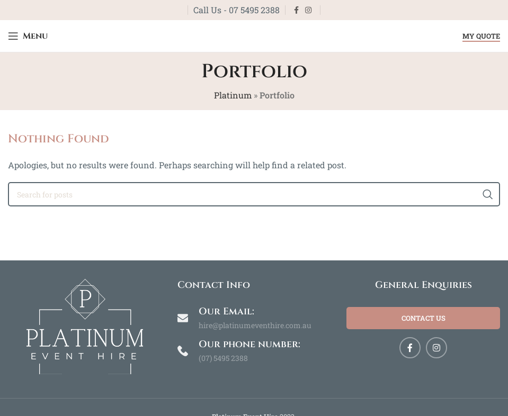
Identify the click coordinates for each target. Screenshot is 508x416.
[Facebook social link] (296, 10)
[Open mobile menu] (28, 36)
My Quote (481, 36)
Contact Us (423, 318)
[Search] (254, 194)
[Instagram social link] (308, 10)
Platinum (233, 95)
